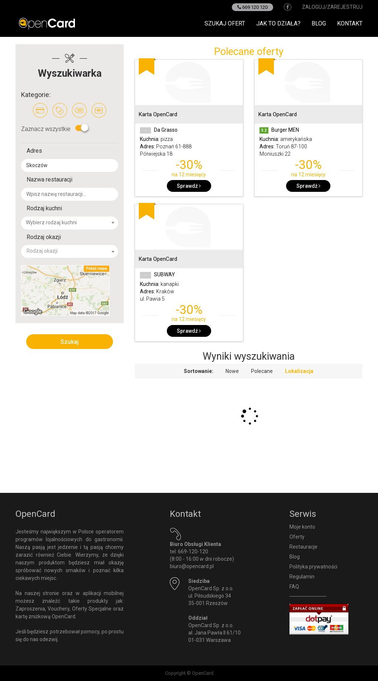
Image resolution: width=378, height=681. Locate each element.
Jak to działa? (278, 23)
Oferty (297, 537)
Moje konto (302, 527)
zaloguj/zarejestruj (332, 7)
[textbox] (74, 222)
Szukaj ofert (225, 23)
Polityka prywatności (313, 567)
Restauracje (303, 547)
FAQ (294, 587)
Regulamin (302, 577)
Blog (319, 23)
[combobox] (69, 223)
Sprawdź (189, 186)
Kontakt (349, 23)
